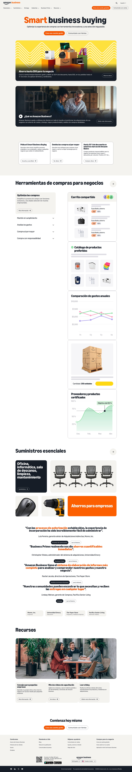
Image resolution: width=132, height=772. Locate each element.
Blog (40, 742)
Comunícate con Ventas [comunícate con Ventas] (77, 33)
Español (123, 3)
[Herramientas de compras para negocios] (59, 184)
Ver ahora (57, 161)
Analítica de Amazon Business (59, 582)
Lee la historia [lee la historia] (75, 542)
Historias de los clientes (16, 744)
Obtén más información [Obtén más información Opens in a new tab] (105, 121)
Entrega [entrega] (59, 601)
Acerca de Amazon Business (17, 742)
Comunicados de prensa (45, 747)
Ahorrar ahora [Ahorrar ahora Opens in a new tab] (107, 75)
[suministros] (40, 451)
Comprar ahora (90, 161)
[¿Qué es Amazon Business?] (66, 106)
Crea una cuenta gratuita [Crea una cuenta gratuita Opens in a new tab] (101, 8)
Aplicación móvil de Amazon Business (106, 747)
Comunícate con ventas (74, 742)
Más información (25, 210)
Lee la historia (73, 561)
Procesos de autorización (59, 542)
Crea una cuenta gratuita (102, 742)
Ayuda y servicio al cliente (74, 744)
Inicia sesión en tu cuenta (103, 744)
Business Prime (59, 561)
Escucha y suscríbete (29, 161)
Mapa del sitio (71, 747)
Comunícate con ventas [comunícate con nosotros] (120, 8)
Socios (11, 747)
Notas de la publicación (45, 744)
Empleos (12, 750)
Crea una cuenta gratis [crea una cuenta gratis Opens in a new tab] (54, 33)
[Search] (116, 3)
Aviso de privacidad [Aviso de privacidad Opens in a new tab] (66, 769)
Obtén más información (89, 699)
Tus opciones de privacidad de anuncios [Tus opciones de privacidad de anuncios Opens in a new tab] (83, 769)
